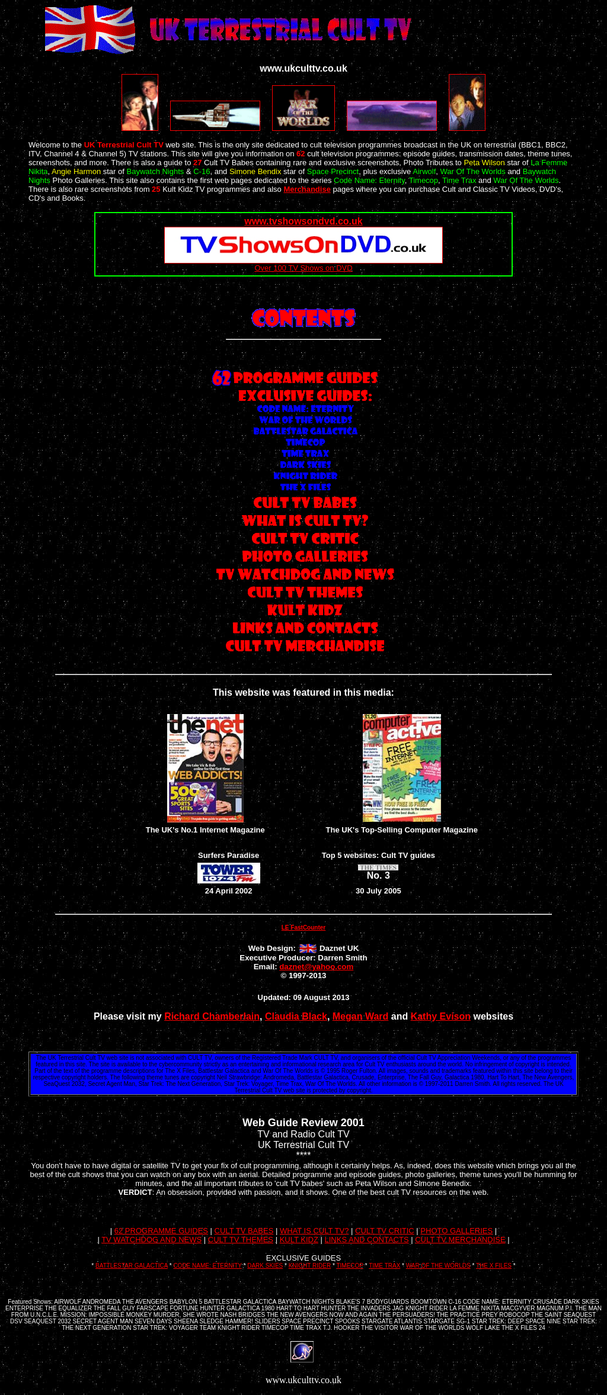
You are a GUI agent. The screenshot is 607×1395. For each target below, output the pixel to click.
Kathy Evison (441, 1016)
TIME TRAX (384, 1265)
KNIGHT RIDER (310, 1265)
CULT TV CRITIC (384, 1230)
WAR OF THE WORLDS (438, 1265)
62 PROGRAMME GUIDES (161, 1230)
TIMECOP (349, 1265)
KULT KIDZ (299, 1239)
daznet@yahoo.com (316, 966)
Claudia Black (296, 1016)
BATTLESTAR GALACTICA (131, 1265)
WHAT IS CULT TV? (314, 1230)
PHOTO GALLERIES (456, 1230)
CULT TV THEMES (240, 1239)
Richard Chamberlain (212, 1016)
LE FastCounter (303, 927)
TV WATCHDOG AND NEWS (151, 1239)
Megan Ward (361, 1016)
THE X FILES (494, 1265)
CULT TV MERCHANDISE (460, 1239)
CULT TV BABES (244, 1230)
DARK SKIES (265, 1265)
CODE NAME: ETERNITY (207, 1265)
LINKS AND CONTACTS (367, 1239)
